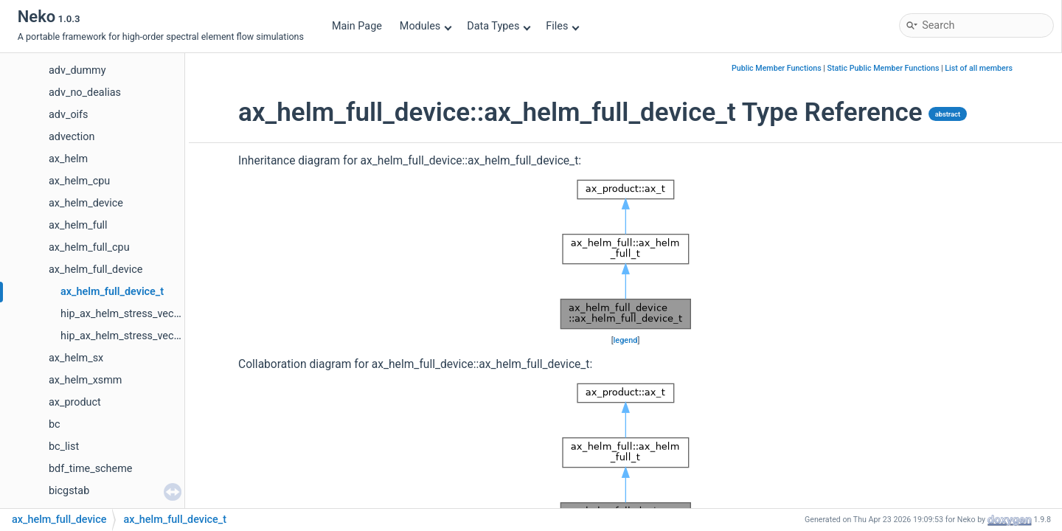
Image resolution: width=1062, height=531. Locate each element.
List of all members (979, 68)
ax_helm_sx (76, 358)
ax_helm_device (86, 203)
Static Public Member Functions (883, 68)
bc (54, 424)
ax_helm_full (78, 225)
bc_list (64, 446)
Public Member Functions (777, 68)
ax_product (75, 402)
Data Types (499, 26)
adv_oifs (68, 114)
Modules (426, 26)
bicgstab (69, 491)
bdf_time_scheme (90, 468)
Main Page (357, 26)
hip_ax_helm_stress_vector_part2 (138, 336)
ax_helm (68, 159)
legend (626, 340)
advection (71, 137)
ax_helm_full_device (95, 269)
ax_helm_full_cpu (89, 247)
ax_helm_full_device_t (112, 291)
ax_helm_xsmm (85, 380)
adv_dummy (77, 70)
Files (562, 26)
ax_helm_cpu (79, 181)
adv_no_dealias (85, 92)
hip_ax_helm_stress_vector (123, 314)
